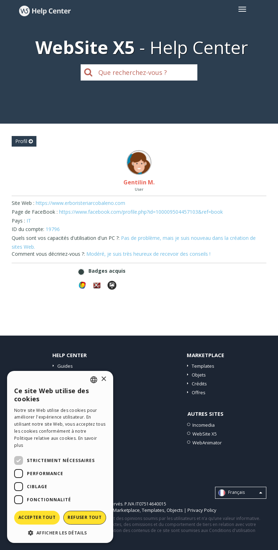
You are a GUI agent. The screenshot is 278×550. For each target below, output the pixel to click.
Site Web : (23, 203)
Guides (65, 366)
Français (240, 492)
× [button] (103, 379)
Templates (203, 366)
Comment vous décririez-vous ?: (48, 253)
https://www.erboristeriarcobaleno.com (80, 203)
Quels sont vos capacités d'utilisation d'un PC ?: (66, 238)
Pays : (18, 220)
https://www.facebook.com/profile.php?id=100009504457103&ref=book (141, 211)
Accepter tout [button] (37, 517)
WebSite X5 (204, 434)
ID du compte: (28, 229)
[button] (60, 532)
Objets (199, 375)
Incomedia (203, 425)
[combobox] (93, 379)
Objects (175, 510)
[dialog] (60, 457)
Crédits (199, 383)
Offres (198, 392)
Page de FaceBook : (35, 211)
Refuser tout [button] (85, 517)
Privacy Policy (201, 510)
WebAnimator (207, 442)
